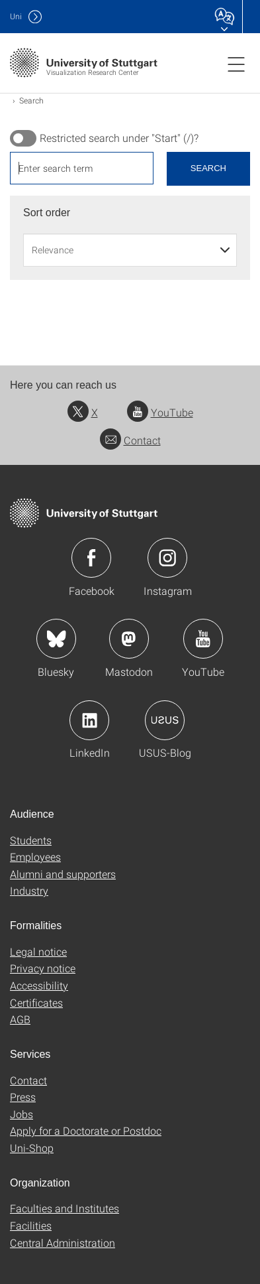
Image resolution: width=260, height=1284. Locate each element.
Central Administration (62, 1243)
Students (31, 840)
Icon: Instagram (167, 558)
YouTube (160, 412)
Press (23, 1097)
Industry (29, 890)
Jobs (21, 1114)
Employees (35, 857)
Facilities (31, 1225)
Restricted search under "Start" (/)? (119, 138)
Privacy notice (42, 968)
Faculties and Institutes (64, 1208)
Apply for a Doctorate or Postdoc (85, 1130)
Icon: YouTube (203, 639)
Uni (16, 16)
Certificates (36, 1002)
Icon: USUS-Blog (165, 720)
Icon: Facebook (91, 558)
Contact (130, 440)
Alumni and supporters (63, 874)
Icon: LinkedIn (89, 720)
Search (208, 168)
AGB (20, 1019)
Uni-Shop (32, 1148)
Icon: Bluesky (56, 639)
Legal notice (38, 951)
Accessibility (39, 985)
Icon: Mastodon (129, 639)
